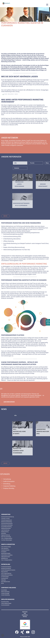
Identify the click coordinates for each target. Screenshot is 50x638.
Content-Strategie (5, 593)
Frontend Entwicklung (6, 566)
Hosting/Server (4, 578)
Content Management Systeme (8, 570)
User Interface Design (6, 546)
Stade (29, 83)
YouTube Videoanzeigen (6, 540)
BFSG (2, 583)
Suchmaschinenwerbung (6, 523)
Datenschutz (25, 615)
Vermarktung (7, 479)
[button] (2, 635)
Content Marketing (5, 595)
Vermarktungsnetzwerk (6, 520)
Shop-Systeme (4, 571)
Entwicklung (6, 483)
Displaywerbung (4, 531)
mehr (5, 216)
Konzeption (3, 551)
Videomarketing (7, 249)
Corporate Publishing (9, 486)
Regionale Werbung (5, 535)
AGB (25, 613)
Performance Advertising (6, 525)
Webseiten (3, 580)
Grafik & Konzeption (9, 481)
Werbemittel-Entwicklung (6, 575)
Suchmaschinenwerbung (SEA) (12, 236)
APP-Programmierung (6, 573)
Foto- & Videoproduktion (6, 538)
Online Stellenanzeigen (6, 603)
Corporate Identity (5, 550)
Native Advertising (5, 591)
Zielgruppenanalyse (5, 556)
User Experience (4, 548)
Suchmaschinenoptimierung (7, 516)
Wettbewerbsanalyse (6, 528)
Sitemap (25, 616)
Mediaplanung (4, 558)
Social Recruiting (5, 601)
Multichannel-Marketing (6, 521)
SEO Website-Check (5, 581)
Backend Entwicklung (6, 568)
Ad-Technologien (5, 576)
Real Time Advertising (6, 536)
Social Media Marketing (10, 243)
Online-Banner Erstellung (6, 555)
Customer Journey (5, 518)
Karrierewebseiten (5, 605)
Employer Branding (8, 488)
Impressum (24, 611)
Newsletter (17, 239)
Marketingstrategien (5, 553)
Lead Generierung (5, 530)
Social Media (4, 590)
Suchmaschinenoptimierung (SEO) (13, 234)
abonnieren (9, 402)
